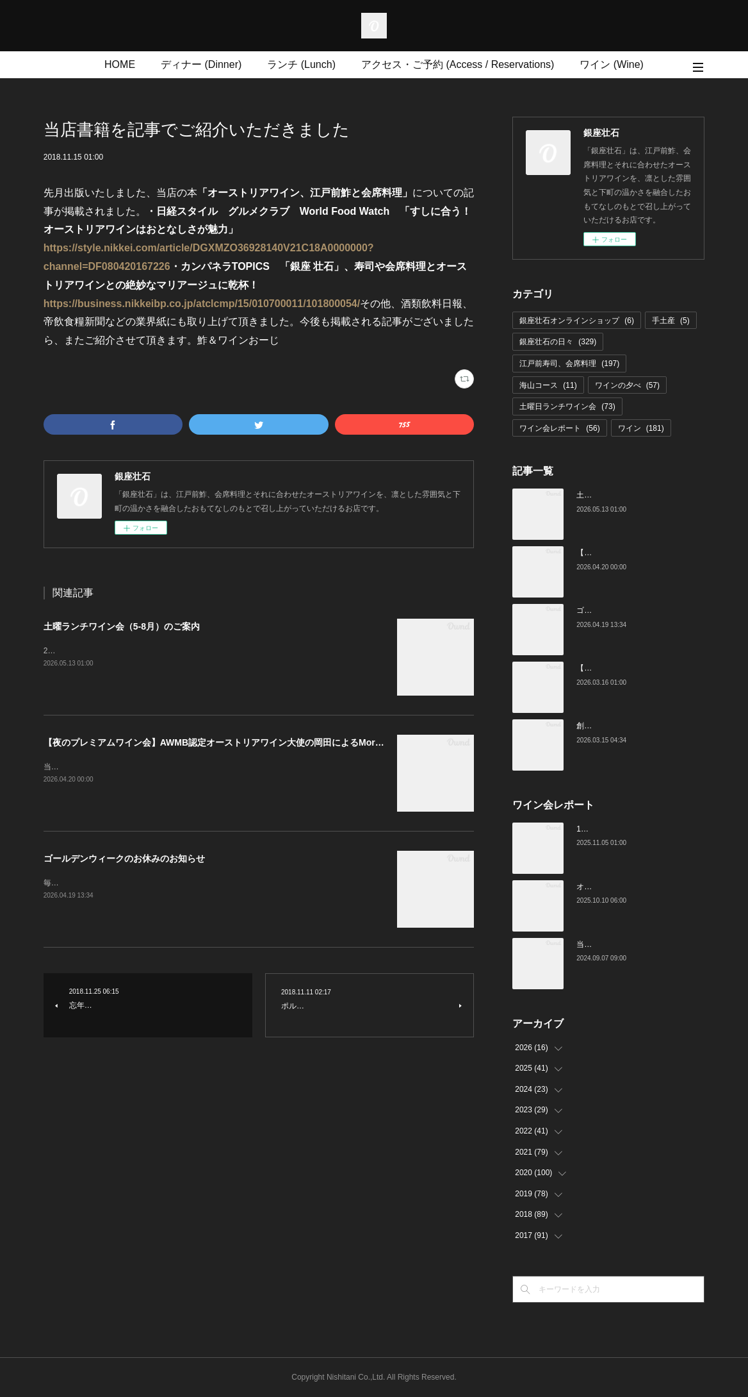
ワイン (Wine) (612, 64)
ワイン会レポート (559, 428)
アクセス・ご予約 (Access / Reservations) (457, 64)
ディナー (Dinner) (201, 64)
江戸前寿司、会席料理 (569, 363)
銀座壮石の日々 (557, 341)
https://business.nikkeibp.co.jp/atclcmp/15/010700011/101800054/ (202, 303)
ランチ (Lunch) (301, 64)
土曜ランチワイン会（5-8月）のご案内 (122, 626)
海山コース (547, 385)
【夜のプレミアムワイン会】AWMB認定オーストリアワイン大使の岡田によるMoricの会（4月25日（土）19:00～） (277, 742)
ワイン (641, 428)
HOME (119, 64)
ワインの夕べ (627, 385)
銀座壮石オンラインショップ (576, 320)
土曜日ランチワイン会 (567, 406)
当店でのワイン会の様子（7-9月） (635, 944)
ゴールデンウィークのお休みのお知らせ (124, 858)
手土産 (671, 320)
